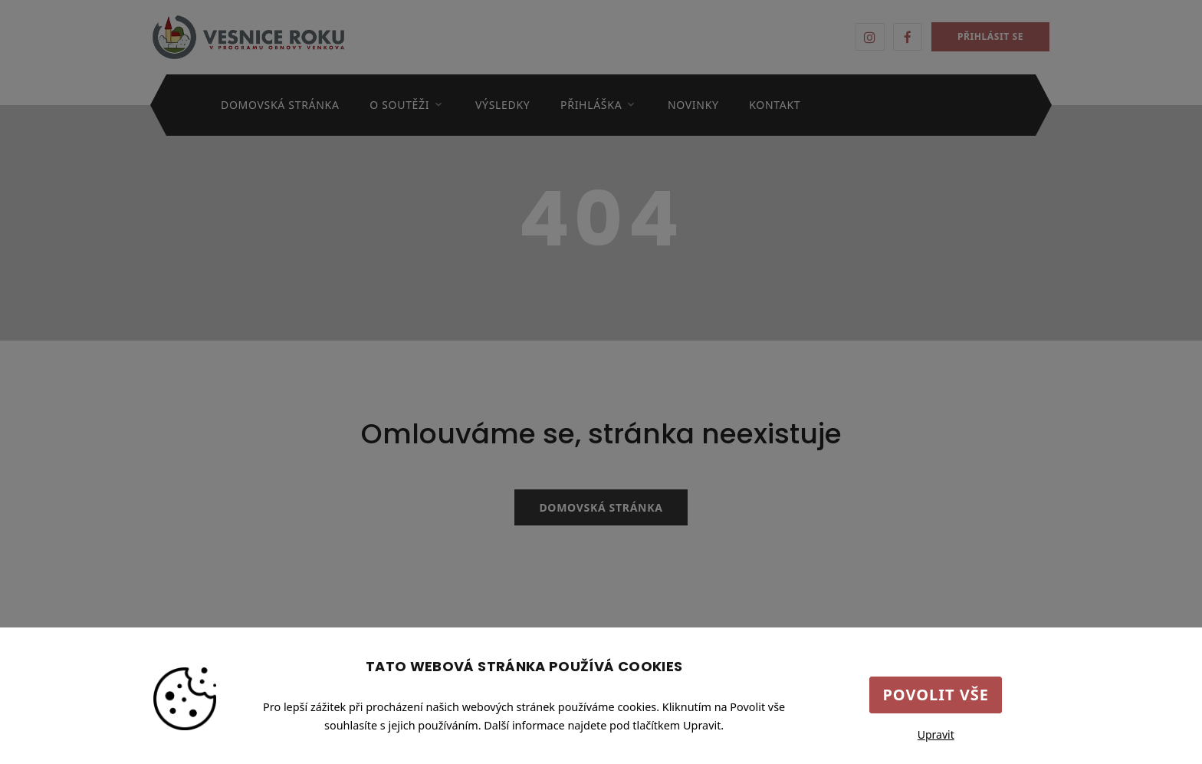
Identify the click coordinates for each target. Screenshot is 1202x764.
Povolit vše (935, 694)
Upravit (936, 734)
